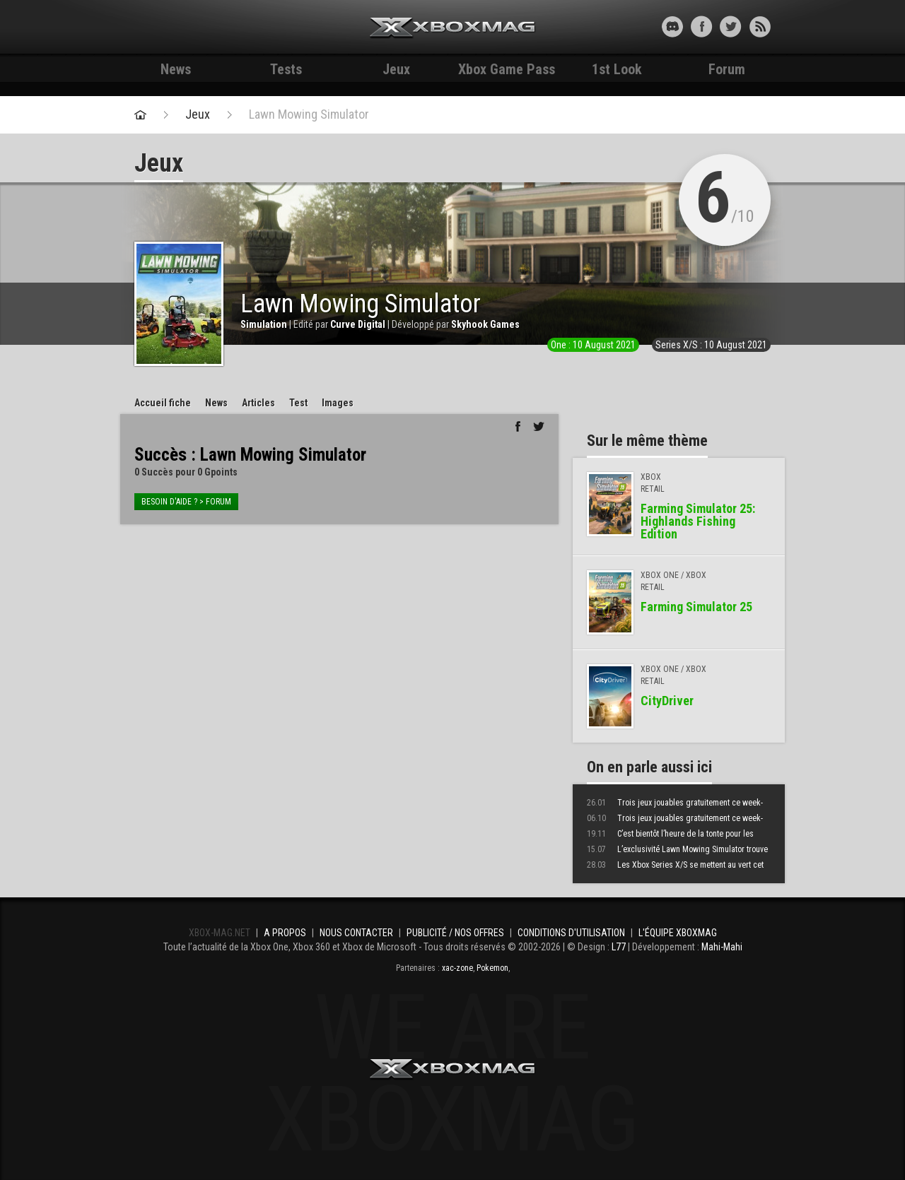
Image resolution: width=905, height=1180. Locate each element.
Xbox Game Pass (506, 69)
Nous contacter (356, 932)
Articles (258, 402)
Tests (286, 69)
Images (338, 402)
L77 (619, 946)
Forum (726, 69)
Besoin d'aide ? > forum (186, 502)
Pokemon (492, 968)
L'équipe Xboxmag (677, 932)
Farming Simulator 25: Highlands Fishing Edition (698, 521)
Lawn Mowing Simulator (309, 114)
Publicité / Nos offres (455, 932)
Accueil (162, 402)
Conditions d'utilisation (571, 932)
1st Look (617, 69)
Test (298, 402)
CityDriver (667, 700)
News (175, 69)
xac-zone (457, 968)
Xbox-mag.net (453, 28)
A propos (285, 932)
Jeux (396, 69)
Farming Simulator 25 (696, 606)
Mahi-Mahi (721, 946)
